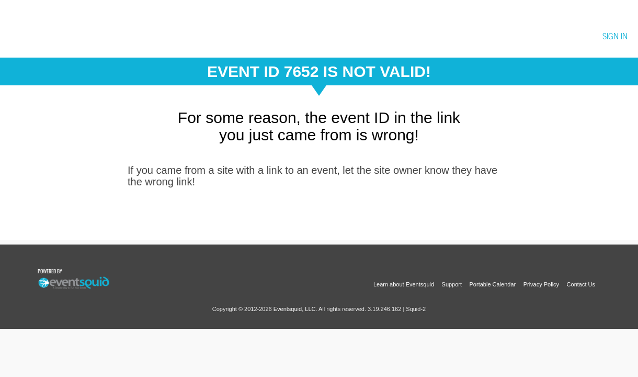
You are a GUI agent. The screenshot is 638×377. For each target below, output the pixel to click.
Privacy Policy (541, 284)
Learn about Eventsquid (403, 284)
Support (452, 284)
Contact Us (581, 284)
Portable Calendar (493, 284)
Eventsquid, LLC (295, 309)
